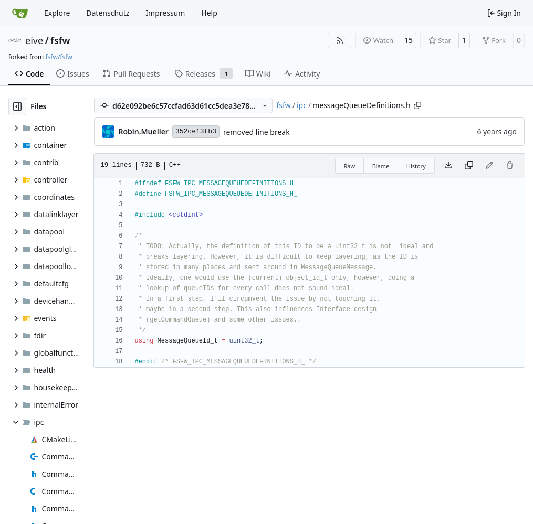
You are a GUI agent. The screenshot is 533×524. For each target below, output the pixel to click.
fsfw (60, 40)
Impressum (165, 13)
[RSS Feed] (340, 40)
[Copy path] (417, 105)
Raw (350, 166)
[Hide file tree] (17, 106)
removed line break (256, 132)
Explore (57, 13)
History (416, 166)
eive (34, 40)
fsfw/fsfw (58, 56)
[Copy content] (469, 166)
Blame (381, 166)
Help (209, 13)
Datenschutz (107, 13)
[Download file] (448, 166)
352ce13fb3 (195, 131)
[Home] (20, 13)
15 (408, 40)
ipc (302, 105)
